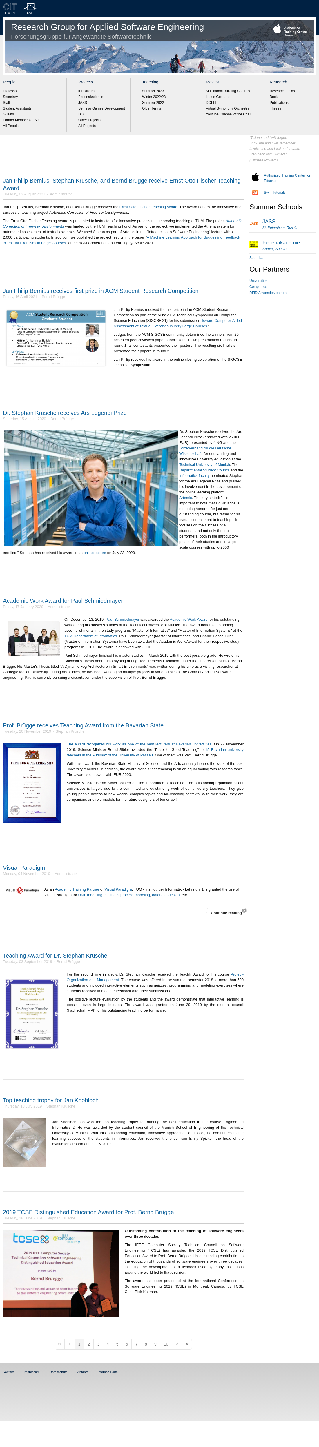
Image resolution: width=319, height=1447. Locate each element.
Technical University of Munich (204, 464)
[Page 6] (127, 1344)
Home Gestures (218, 97)
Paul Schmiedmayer (122, 619)
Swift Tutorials (275, 192)
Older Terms (151, 108)
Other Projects (89, 120)
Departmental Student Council (204, 470)
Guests (8, 114)
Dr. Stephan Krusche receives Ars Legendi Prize (65, 413)
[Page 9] (155, 1344)
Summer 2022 (153, 103)
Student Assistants (17, 108)
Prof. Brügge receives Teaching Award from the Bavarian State (83, 725)
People (9, 82)
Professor (10, 91)
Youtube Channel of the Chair (228, 114)
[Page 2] (89, 1344)
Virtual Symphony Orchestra (227, 108)
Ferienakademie (90, 97)
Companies (258, 287)
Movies (212, 82)
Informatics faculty (194, 475)
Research (278, 82)
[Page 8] (146, 1344)
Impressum (31, 1372)
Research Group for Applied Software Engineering (107, 31)
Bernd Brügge (53, 297)
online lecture (95, 553)
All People (11, 126)
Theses (275, 108)
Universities (258, 281)
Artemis (185, 497)
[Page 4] (108, 1344)
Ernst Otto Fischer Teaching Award (148, 207)
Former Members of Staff (22, 120)
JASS (82, 103)
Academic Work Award (188, 619)
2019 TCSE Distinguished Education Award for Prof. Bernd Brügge (88, 1212)
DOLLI (83, 114)
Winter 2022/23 (154, 97)
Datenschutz (58, 1372)
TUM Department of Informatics (90, 636)
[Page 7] (136, 1344)
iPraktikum (86, 91)
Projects (85, 82)
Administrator (61, 194)
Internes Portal (108, 1372)
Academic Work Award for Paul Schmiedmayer (63, 601)
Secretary (10, 97)
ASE (30, 13)
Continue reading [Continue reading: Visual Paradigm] (226, 912)
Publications (279, 103)
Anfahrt (82, 1372)
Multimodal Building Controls (228, 91)
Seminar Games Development (101, 108)
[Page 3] (98, 1344)
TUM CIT (10, 13)
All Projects (87, 126)
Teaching (150, 82)
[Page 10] (166, 1344)
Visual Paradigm (24, 868)
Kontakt (8, 1372)
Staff (6, 103)
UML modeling (90, 895)
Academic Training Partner (77, 889)
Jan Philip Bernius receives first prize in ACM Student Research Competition (101, 291)
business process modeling (127, 895)
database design (166, 895)
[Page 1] (79, 1344)
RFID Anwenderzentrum (268, 293)
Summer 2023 (153, 91)
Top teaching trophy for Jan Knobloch (51, 1100)
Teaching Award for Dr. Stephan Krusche (55, 955)
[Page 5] (117, 1344)
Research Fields (282, 91)
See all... (256, 258)
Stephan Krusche (70, 731)
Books (274, 97)
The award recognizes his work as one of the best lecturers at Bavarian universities (139, 744)
